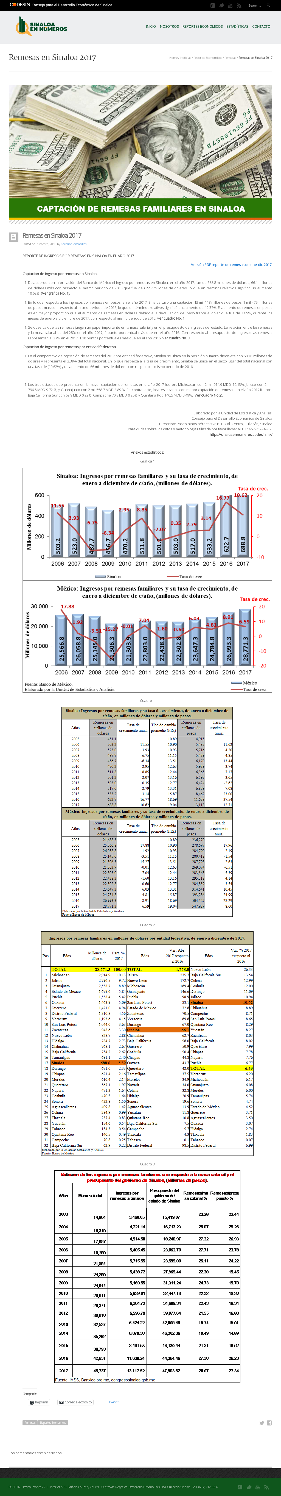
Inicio (151, 26)
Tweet (114, 1401)
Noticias (185, 58)
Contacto (261, 26)
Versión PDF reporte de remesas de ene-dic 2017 (231, 264)
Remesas (230, 58)
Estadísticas (237, 26)
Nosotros (169, 26)
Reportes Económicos (202, 26)
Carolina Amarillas (73, 244)
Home (173, 58)
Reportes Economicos (208, 58)
